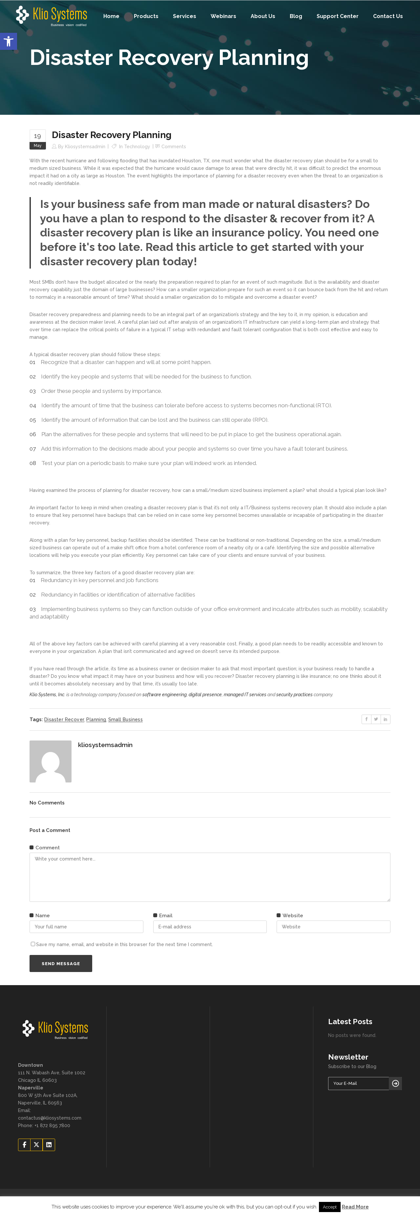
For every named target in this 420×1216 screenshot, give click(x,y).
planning (96, 719)
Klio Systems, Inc (47, 694)
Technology (137, 146)
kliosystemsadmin (85, 146)
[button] (8, 41)
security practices (294, 694)
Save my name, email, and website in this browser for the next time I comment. (124, 944)
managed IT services (245, 694)
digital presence (205, 694)
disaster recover (64, 719)
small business (125, 719)
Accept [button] (330, 1207)
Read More (355, 1207)
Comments (173, 146)
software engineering (164, 694)
